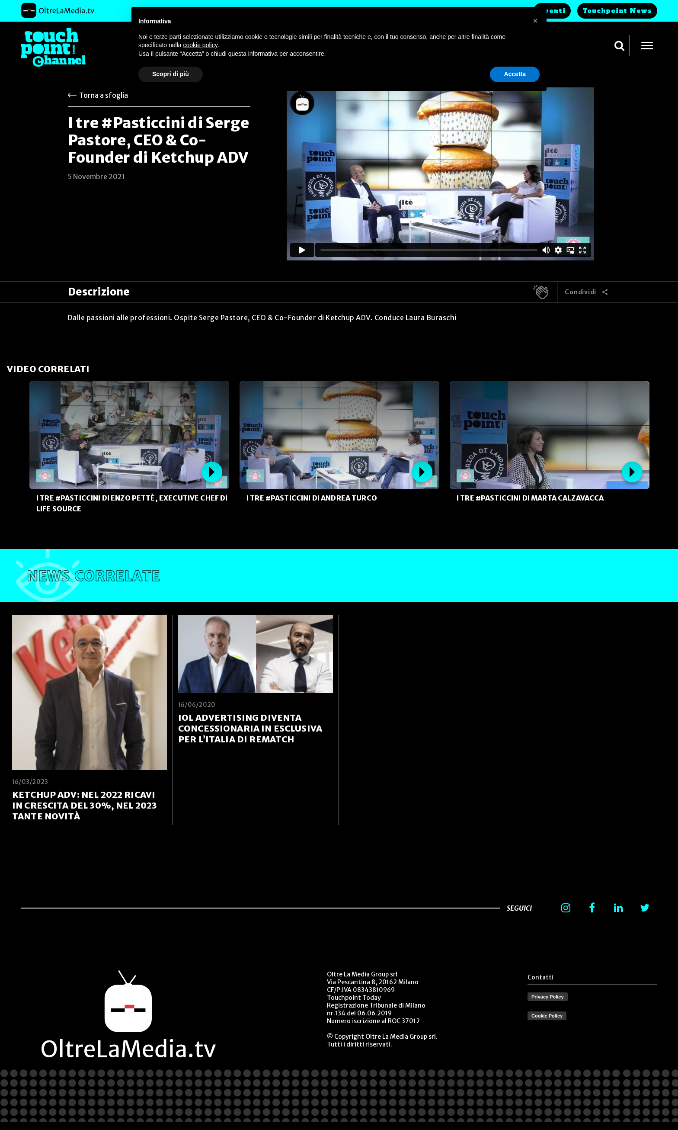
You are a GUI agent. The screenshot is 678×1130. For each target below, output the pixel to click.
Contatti (540, 977)
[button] (535, 21)
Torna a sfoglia (103, 95)
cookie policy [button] (200, 45)
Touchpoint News (617, 10)
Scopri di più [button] (170, 74)
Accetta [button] (515, 74)
